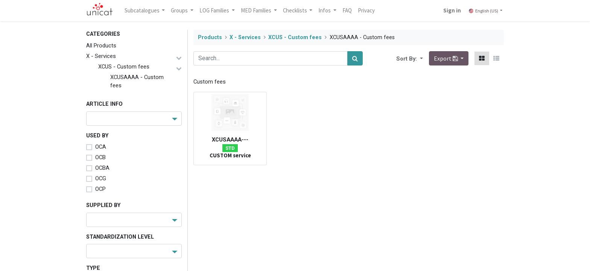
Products (210, 37)
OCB (100, 157)
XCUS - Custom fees (123, 66)
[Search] (355, 58)
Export (446, 58)
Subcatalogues (143, 10)
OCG (100, 178)
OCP (100, 189)
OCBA (102, 167)
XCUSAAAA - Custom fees (137, 81)
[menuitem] (347, 10)
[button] (420, 58)
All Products (101, 45)
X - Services (101, 56)
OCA (100, 146)
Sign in (452, 10)
